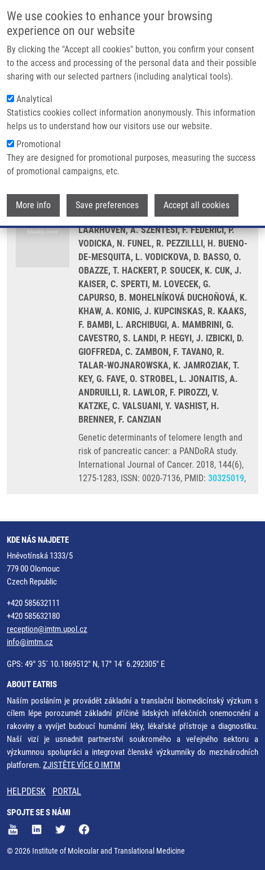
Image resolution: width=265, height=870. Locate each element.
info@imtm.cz (30, 642)
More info (33, 205)
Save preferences (107, 205)
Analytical (34, 99)
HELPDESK (26, 791)
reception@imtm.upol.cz (47, 629)
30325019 (226, 478)
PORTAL (66, 791)
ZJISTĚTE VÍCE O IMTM (81, 765)
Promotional (38, 144)
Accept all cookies (196, 205)
